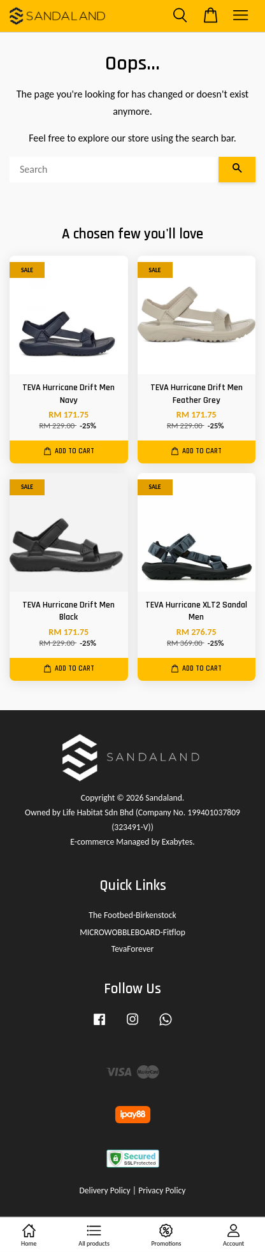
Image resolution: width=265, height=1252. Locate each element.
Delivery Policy (104, 1190)
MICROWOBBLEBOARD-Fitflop (132, 932)
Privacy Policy (161, 1190)
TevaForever (132, 948)
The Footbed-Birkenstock (132, 915)
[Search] (114, 169)
